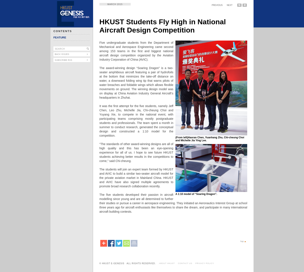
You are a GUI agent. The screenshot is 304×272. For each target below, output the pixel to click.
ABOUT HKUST (167, 263)
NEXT (229, 5)
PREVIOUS (217, 5)
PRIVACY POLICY (204, 263)
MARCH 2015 (115, 4)
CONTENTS (62, 31)
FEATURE (59, 37)
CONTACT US (185, 263)
